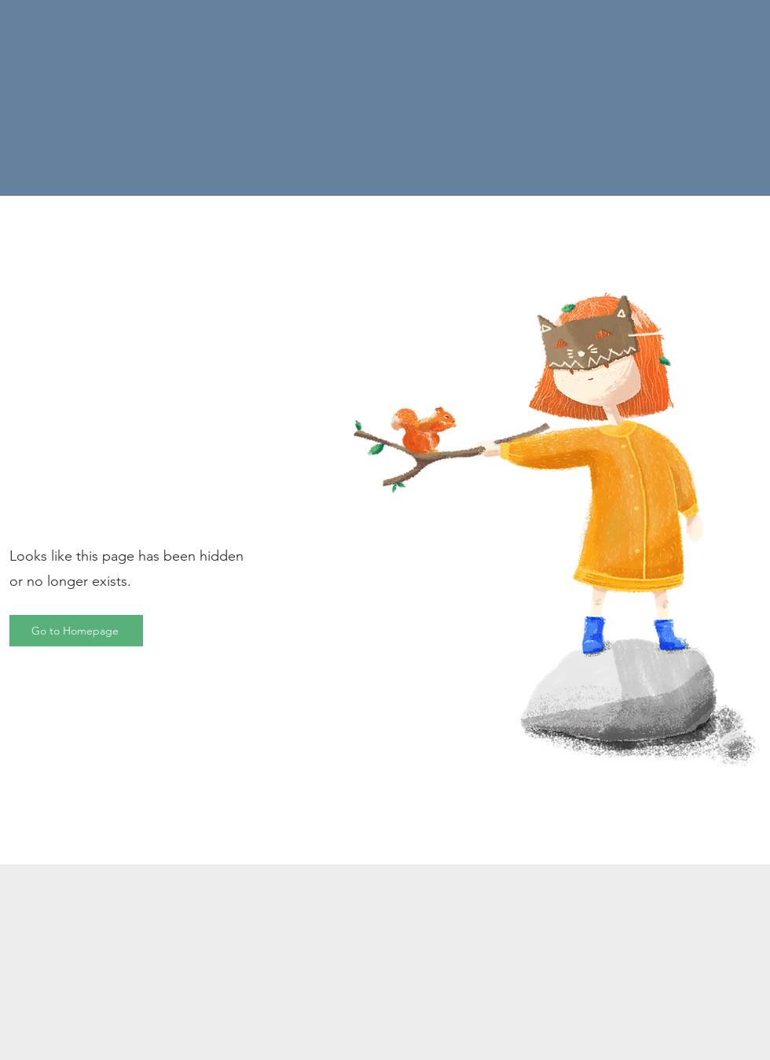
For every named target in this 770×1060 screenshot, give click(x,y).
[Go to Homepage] (76, 630)
